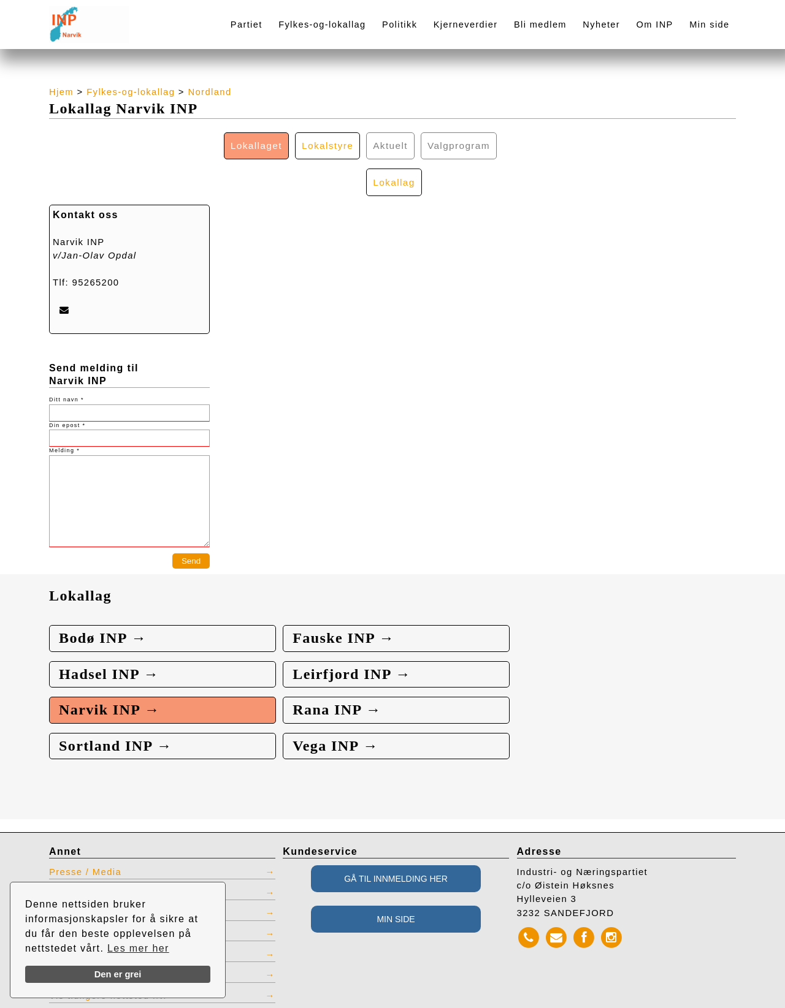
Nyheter (601, 24)
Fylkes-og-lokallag (322, 24)
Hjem (61, 92)
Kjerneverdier (466, 24)
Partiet (246, 24)
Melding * (64, 415)
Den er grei (118, 974)
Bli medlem (540, 24)
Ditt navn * (66, 364)
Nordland (210, 92)
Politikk (399, 24)
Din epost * (67, 389)
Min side (709, 24)
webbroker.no (61, 1004)
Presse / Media (85, 841)
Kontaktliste (78, 861)
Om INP (655, 24)
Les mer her (138, 948)
